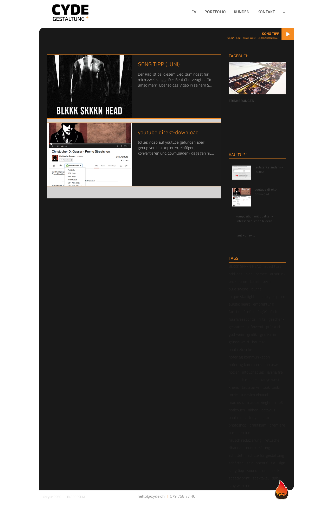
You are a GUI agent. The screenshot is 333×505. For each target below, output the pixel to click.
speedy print (239, 478)
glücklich (273, 327)
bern (267, 281)
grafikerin (268, 334)
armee (261, 274)
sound (252, 470)
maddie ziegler (259, 402)
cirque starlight (241, 296)
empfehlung (263, 304)
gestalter (236, 327)
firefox (249, 311)
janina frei (275, 372)
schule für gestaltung (266, 455)
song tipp (236, 470)
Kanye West (249, 37)
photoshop (237, 425)
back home (238, 281)
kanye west (269, 380)
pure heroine (239, 432)
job (231, 380)
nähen (253, 410)
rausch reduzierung (245, 440)
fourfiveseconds (242, 319)
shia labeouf (257, 463)
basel (255, 281)
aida (249, 274)
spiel (276, 478)
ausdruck (277, 274)
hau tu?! (259, 342)
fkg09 (262, 311)
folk (273, 311)
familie (234, 311)
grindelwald (239, 342)
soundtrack (269, 470)
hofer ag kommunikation (249, 357)
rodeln (250, 448)
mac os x (236, 402)
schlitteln (237, 455)
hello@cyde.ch (151, 496)
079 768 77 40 (182, 496)
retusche (272, 440)
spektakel (261, 478)
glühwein (236, 334)
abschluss (272, 266)
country (264, 296)
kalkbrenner (247, 380)
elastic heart (239, 304)
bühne (256, 289)
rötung (264, 448)
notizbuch (237, 410)
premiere (277, 425)
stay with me (239, 485)
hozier (234, 372)
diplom (279, 296)
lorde (233, 395)
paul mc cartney (242, 417)
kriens (234, 387)
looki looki (271, 387)
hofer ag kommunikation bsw (253, 364)
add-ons (235, 274)
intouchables (253, 372)
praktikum (257, 425)
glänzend (255, 327)
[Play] (288, 34)
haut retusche (240, 349)
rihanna (235, 448)
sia (273, 463)
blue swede (238, 289)
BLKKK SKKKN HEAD (245, 266)
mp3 (279, 402)
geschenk (276, 319)
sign (281, 463)
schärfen (236, 463)
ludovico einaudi (254, 395)
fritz (262, 319)
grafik (252, 334)
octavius (268, 410)
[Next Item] (277, 79)
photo (264, 417)
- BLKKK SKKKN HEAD (267, 37)
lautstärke (250, 387)
